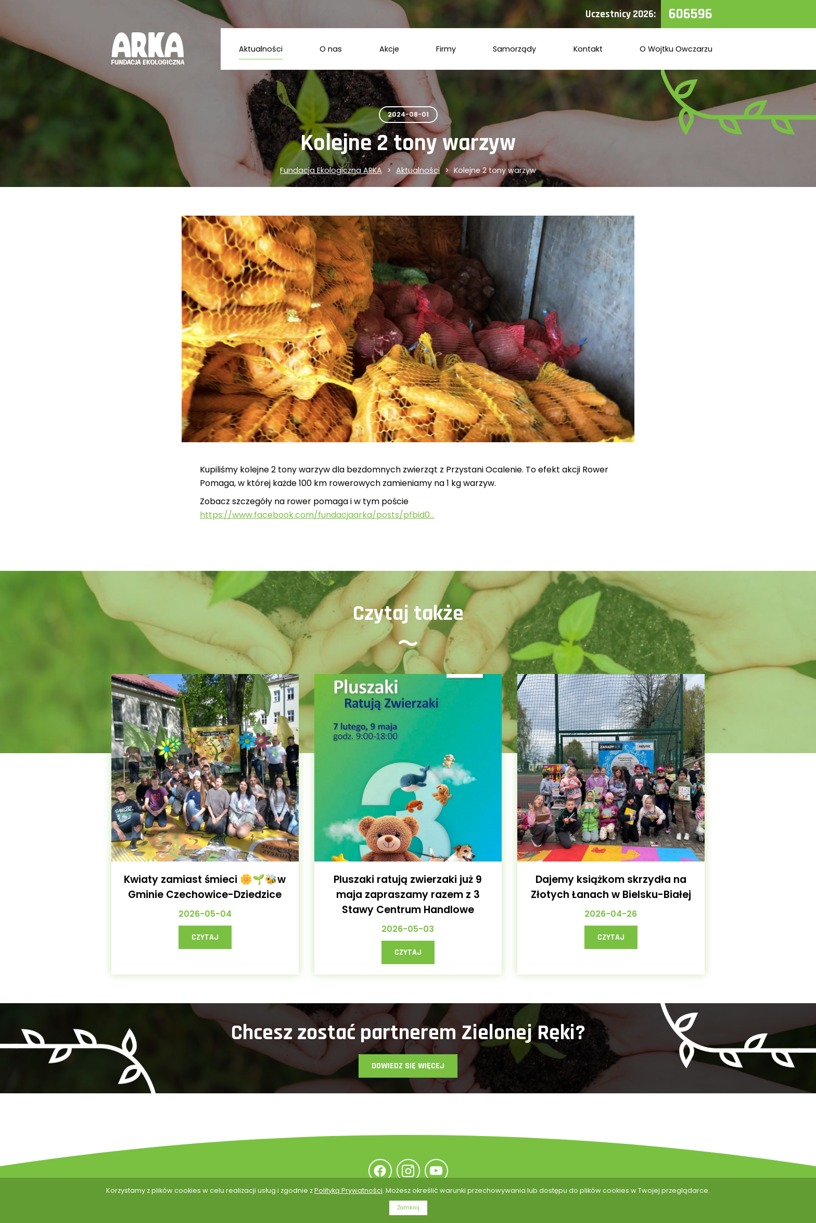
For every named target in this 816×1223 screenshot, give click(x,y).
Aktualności (261, 49)
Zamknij (408, 1208)
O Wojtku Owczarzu (676, 49)
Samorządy (514, 49)
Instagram (408, 1170)
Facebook (380, 1170)
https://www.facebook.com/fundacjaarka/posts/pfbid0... (317, 515)
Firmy (446, 49)
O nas (331, 49)
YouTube (436, 1170)
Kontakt (588, 49)
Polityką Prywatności (348, 1190)
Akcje (389, 49)
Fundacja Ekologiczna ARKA (331, 170)
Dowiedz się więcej (408, 1065)
